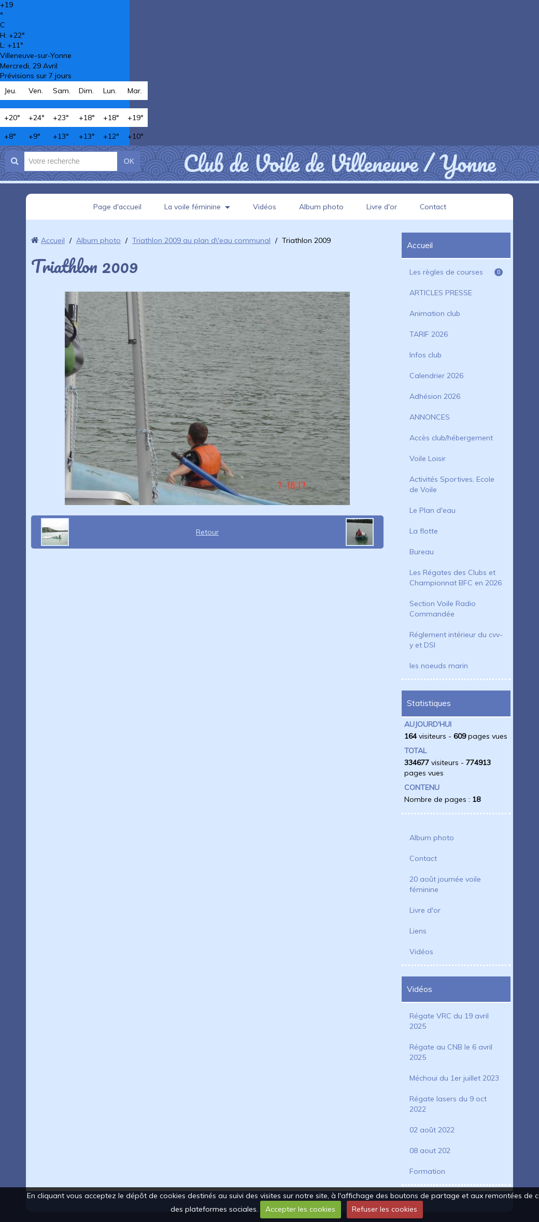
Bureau (421, 551)
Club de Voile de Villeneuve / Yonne (339, 163)
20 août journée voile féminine (445, 884)
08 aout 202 (429, 1150)
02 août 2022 (432, 1129)
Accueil (53, 240)
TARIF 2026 (428, 334)
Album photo (322, 206)
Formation (427, 1171)
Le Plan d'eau (432, 510)
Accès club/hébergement (451, 437)
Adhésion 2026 (434, 396)
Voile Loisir (427, 458)
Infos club (425, 355)
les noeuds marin (438, 665)
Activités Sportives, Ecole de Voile (451, 484)
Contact (434, 206)
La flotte (423, 531)
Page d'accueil (116, 206)
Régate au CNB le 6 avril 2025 (450, 1052)
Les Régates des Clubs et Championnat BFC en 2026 (455, 577)
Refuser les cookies (384, 1209)
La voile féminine (192, 206)
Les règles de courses (456, 272)
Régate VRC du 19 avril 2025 (449, 1021)
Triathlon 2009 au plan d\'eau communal (201, 240)
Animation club (434, 313)
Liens (418, 931)
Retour (207, 532)
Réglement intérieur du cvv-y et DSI (456, 640)
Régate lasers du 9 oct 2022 (448, 1104)
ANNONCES (429, 417)
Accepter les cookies (300, 1209)
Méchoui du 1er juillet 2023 (454, 1078)
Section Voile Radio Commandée (442, 609)
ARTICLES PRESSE (440, 292)
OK (129, 161)
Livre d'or (382, 206)
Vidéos (265, 206)
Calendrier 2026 (436, 375)
